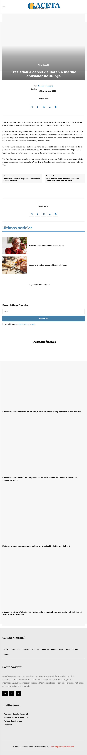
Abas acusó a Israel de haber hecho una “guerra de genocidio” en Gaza (62, 179)
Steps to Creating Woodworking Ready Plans (48, 265)
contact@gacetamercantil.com (62, 747)
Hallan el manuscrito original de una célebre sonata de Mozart (22, 179)
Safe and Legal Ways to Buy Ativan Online (46, 245)
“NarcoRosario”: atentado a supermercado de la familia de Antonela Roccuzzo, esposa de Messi (39, 479)
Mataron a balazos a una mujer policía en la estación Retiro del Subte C (36, 546)
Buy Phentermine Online (39, 285)
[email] (43, 311)
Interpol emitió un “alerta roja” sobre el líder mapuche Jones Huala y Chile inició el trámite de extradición (42, 613)
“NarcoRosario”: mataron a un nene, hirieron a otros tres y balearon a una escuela (41, 411)
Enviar (43, 318)
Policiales (43, 65)
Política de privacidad (27, 324)
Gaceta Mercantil (45, 86)
